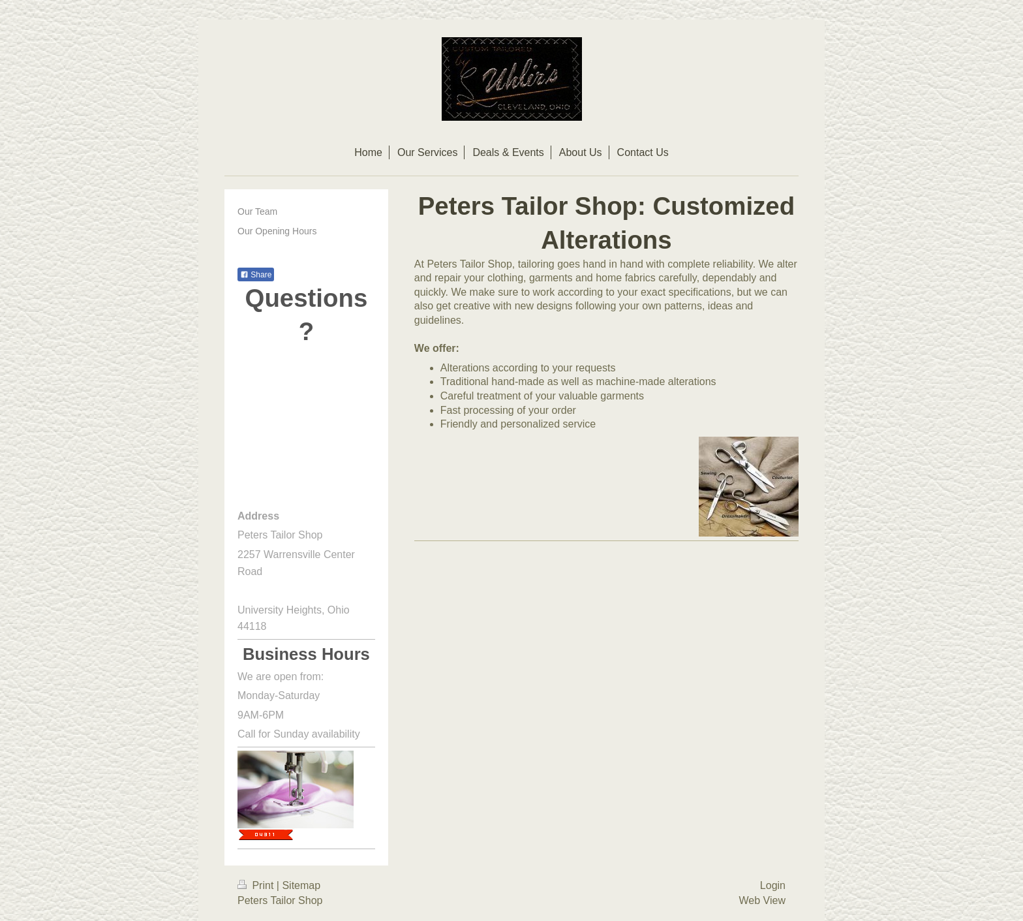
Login (773, 885)
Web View (762, 900)
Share (255, 274)
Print (257, 885)
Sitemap (301, 885)
